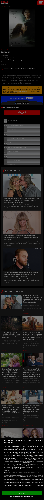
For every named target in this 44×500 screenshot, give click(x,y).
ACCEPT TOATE (22, 493)
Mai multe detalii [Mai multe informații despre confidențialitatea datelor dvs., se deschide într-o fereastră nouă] (31, 451)
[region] (22, 469)
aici (14, 463)
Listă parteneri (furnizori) (10, 489)
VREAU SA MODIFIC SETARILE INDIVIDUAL (22, 497)
